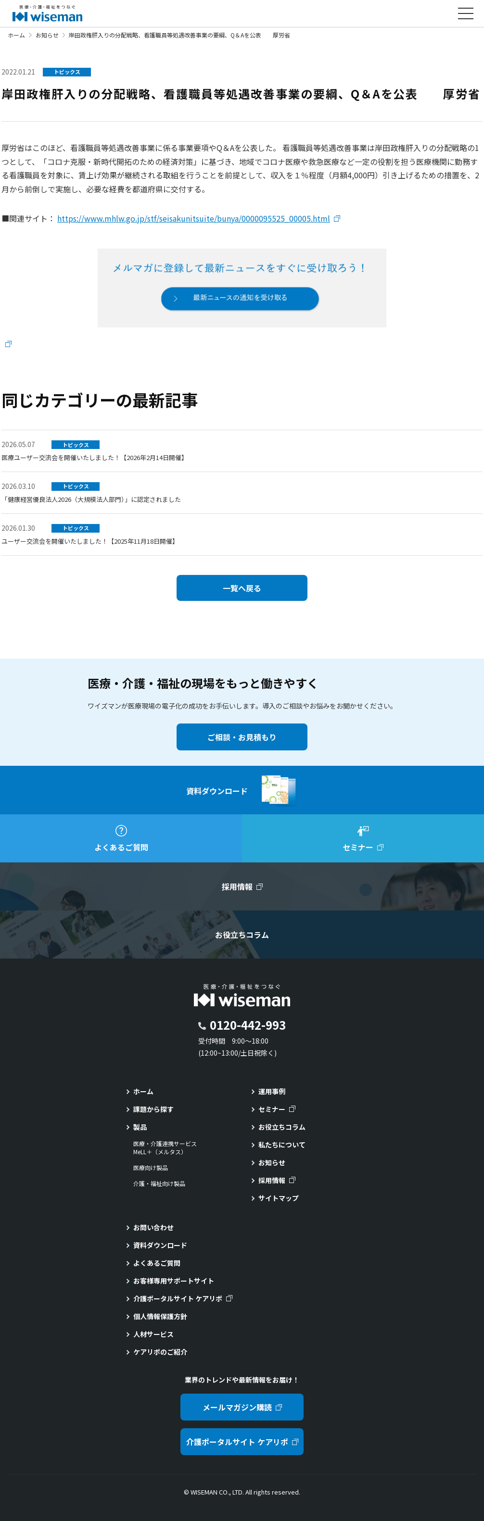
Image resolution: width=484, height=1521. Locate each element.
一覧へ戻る (242, 588)
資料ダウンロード (160, 1245)
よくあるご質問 (156, 1263)
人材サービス (153, 1334)
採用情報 (271, 1180)
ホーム (16, 35)
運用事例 (271, 1091)
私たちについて (282, 1144)
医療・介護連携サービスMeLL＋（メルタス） (165, 1148)
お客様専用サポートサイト (173, 1280)
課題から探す (153, 1109)
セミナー (271, 1109)
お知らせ (47, 35)
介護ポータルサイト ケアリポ (177, 1298)
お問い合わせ (153, 1227)
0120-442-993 (248, 1025)
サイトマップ (278, 1198)
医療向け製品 (150, 1168)
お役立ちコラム (282, 1127)
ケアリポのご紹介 (160, 1352)
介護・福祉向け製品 (159, 1183)
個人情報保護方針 (160, 1316)
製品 (140, 1127)
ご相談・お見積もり (242, 737)
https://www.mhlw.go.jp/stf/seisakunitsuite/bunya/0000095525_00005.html (193, 218)
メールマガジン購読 (237, 1407)
